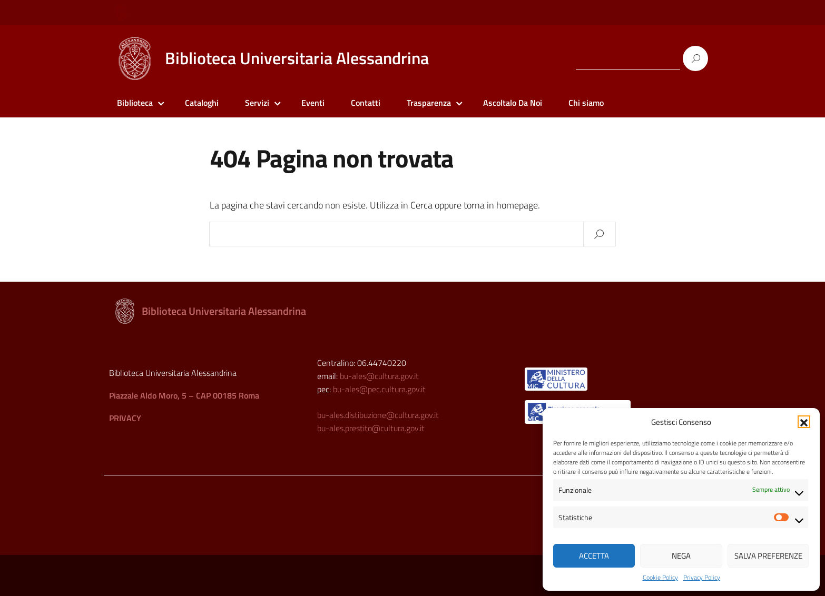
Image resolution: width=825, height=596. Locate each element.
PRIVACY (125, 418)
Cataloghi (202, 102)
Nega (681, 556)
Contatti (365, 102)
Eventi (313, 102)
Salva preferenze (768, 556)
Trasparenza (429, 102)
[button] (804, 421)
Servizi (257, 102)
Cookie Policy (660, 577)
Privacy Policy (701, 577)
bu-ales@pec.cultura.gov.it (379, 389)
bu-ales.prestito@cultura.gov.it (371, 428)
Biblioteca (135, 102)
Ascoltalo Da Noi (512, 102)
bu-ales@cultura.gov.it (379, 376)
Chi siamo (586, 102)
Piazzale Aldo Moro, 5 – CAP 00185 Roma (184, 395)
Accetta (594, 556)
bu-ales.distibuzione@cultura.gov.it (378, 415)
